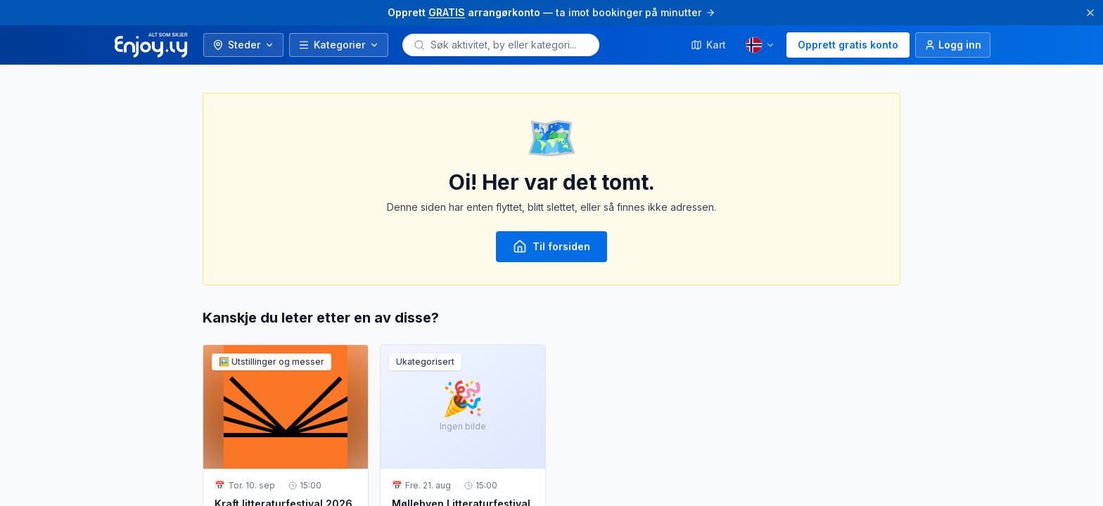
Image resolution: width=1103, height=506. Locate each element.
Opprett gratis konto (848, 45)
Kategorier (338, 45)
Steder (243, 45)
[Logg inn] (952, 45)
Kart (708, 45)
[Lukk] (1090, 12)
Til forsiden (551, 247)
